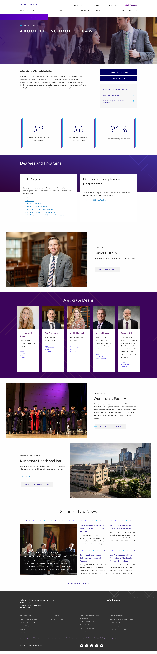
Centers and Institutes (27, 625)
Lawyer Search (79, 5)
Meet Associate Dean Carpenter (51, 351)
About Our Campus (86, 628)
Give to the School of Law (118, 632)
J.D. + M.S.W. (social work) (34, 206)
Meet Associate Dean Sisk (127, 367)
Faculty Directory (26, 629)
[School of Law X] (86, 648)
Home (22, 17)
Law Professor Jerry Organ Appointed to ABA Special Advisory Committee (121, 561)
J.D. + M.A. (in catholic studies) (36, 209)
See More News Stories (78, 586)
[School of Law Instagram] (91, 648)
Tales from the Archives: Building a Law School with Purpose (91, 561)
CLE (90, 5)
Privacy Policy (99, 641)
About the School (27, 10)
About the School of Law (28, 618)
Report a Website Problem (53, 641)
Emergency (113, 641)
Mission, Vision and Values (118, 92)
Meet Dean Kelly (108, 272)
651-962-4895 (25, 610)
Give (104, 5)
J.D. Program (54, 618)
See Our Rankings (118, 98)
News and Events (25, 632)
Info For (114, 5)
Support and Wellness (87, 631)
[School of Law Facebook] (81, 648)
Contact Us (23, 635)
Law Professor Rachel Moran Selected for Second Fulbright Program (92, 531)
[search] (136, 11)
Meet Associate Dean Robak (102, 359)
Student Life (126, 10)
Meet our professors (110, 429)
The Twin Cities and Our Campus (118, 104)
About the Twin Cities (37, 487)
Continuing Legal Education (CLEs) (121, 622)
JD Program (58, 10)
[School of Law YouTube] (96, 648)
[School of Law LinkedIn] (101, 648)
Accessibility (85, 641)
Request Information (119, 75)
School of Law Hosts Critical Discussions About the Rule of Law (45, 557)
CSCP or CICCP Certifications (96, 203)
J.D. (26, 201)
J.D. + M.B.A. (29, 203)
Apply (96, 5)
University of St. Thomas (29, 641)
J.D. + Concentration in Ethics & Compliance (40, 215)
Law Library (84, 634)
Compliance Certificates (92, 10)
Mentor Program (115, 629)
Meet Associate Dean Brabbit (26, 357)
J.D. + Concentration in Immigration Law (39, 212)
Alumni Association (116, 618)
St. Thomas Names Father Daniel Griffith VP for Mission (122, 529)
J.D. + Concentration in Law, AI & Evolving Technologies (44, 217)
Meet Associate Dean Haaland (76, 351)
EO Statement (71, 641)
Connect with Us (119, 81)
